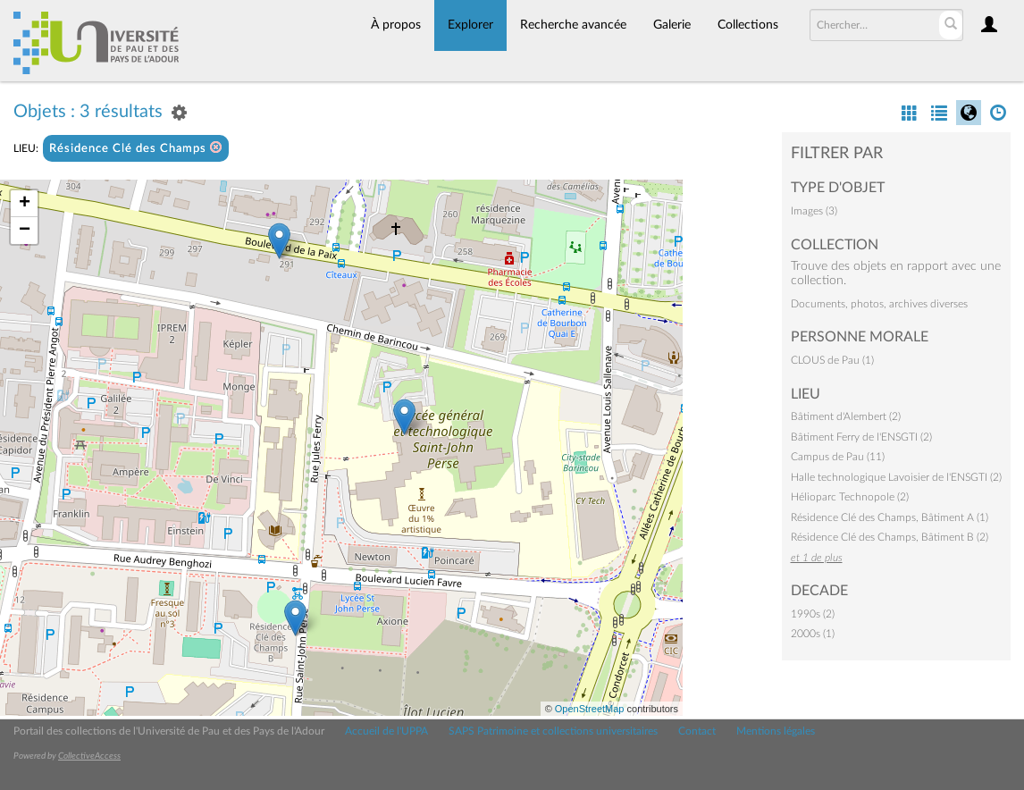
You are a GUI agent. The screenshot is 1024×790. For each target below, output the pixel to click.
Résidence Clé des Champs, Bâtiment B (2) (889, 537)
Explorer (470, 25)
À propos (396, 25)
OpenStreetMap (590, 708)
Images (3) (814, 211)
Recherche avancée (573, 25)
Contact (697, 731)
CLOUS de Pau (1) (832, 360)
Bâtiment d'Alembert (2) (846, 416)
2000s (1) (813, 633)
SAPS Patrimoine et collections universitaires (553, 731)
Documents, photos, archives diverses (879, 303)
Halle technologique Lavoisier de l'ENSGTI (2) (896, 477)
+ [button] (24, 203)
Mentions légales (775, 731)
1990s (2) (813, 614)
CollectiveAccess (89, 756)
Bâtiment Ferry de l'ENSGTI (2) (861, 437)
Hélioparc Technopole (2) (850, 497)
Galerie (672, 25)
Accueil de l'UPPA (386, 731)
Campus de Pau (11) (838, 456)
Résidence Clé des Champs (135, 148)
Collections (748, 25)
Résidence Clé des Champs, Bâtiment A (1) (889, 517)
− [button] (24, 230)
